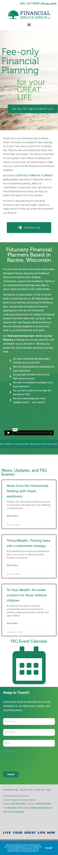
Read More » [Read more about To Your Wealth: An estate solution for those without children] (13, 623)
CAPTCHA (8, 751)
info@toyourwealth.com (41, 808)
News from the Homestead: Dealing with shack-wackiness (28, 491)
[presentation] (26, 760)
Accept (48, 848)
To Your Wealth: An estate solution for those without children (27, 595)
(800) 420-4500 (43, 804)
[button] (29, 24)
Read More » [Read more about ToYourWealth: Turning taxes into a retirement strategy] (13, 565)
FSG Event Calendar (29, 641)
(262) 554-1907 (14, 808)
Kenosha (28, 273)
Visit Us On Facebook (13, 812)
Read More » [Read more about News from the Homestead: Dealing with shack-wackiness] (13, 516)
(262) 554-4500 (18, 804)
